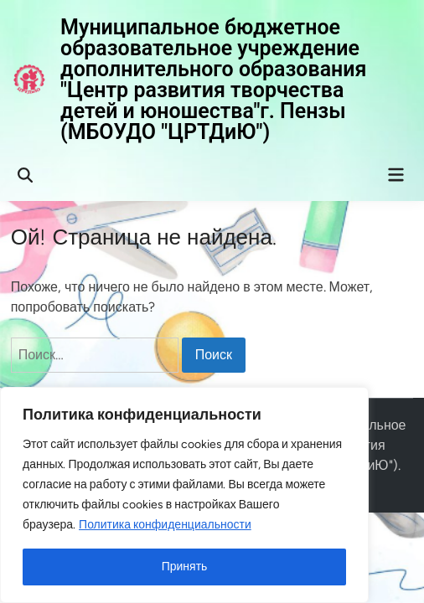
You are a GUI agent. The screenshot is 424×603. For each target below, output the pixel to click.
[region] (184, 495)
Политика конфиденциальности (165, 525)
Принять (185, 566)
